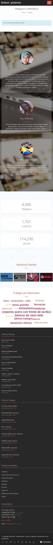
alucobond (9, 304)
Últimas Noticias (8, 334)
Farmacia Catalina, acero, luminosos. (12, 434)
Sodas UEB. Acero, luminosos (10, 455)
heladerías (39, 308)
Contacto (5, 490)
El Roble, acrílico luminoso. (9, 441)
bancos (36, 319)
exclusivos (26, 308)
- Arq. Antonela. (26, 122)
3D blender (39, 301)
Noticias (4, 487)
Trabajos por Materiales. (26, 293)
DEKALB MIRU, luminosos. (9, 448)
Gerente (26, 72)
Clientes (26, 226)
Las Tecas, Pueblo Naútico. (9, 406)
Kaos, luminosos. (7, 427)
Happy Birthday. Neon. (8, 420)
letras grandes (20, 304)
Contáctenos (7, 504)
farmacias (39, 304)
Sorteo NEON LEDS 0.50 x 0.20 (10, 475)
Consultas (45, 542)
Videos (4, 496)
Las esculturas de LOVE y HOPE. (11, 385)
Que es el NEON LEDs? (9, 362)
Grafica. (26, 163)
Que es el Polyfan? (7, 345)
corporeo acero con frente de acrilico (26, 311)
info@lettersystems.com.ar (13, 523)
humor (16, 308)
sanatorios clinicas (21, 322)
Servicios (5, 481)
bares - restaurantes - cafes (17, 301)
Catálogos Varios (7, 478)
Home (24, 12)
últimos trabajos (23, 318)
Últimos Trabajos (8, 400)
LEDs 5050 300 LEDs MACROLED (12, 357)
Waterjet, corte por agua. (9, 379)
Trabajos (29, 12)
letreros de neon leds (29, 315)
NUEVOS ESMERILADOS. (9, 351)
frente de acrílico (41, 323)
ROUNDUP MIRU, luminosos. (10, 413)
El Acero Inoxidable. (7, 368)
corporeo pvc (10, 316)
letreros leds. (7, 309)
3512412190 (6, 520)
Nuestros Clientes (26, 264)
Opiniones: (27, 39)
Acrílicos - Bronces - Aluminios (10, 374)
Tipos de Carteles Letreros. (9, 390)
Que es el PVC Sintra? (8, 340)
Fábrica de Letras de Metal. (10, 493)
